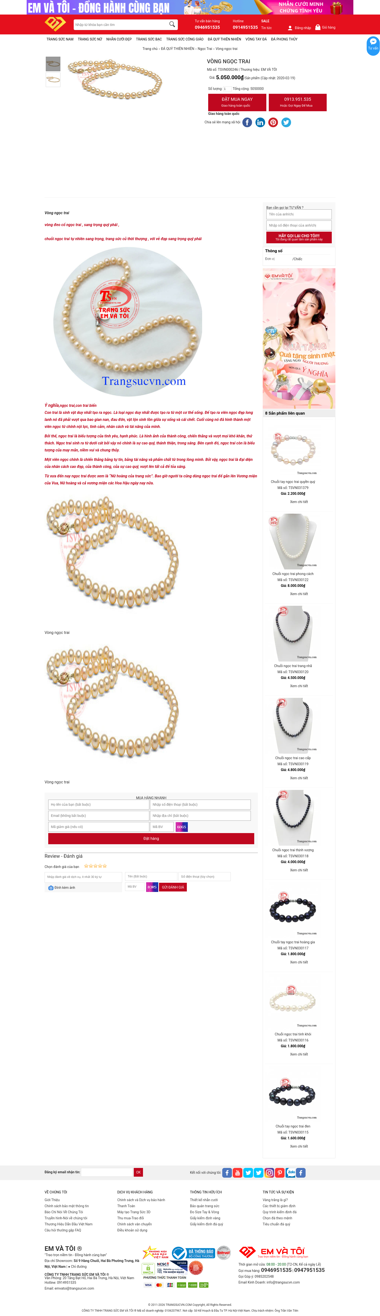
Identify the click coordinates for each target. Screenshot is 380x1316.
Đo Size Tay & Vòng (204, 1212)
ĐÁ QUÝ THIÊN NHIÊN (224, 39)
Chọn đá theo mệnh (277, 1218)
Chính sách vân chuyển (134, 1224)
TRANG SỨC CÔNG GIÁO (185, 39)
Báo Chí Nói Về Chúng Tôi (64, 1212)
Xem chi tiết (299, 502)
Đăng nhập (299, 28)
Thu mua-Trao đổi (130, 1218)
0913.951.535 (298, 103)
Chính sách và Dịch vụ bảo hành (141, 1200)
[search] (173, 25)
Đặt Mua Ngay (237, 103)
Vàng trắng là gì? (275, 1200)
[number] (227, 89)
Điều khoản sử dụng (132, 1230)
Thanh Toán (126, 1206)
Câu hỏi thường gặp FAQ (63, 1230)
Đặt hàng (151, 838)
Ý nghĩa (52, 405)
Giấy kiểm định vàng (205, 1218)
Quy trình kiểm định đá (280, 1212)
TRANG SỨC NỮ (90, 39)
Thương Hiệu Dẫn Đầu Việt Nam (69, 1224)
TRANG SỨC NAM (60, 39)
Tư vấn (373, 48)
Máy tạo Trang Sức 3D (133, 1212)
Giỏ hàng (325, 27)
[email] (107, 1172)
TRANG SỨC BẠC (149, 39)
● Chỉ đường (77, 1267)
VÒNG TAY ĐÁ (256, 39)
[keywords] (117, 24)
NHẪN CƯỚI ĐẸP (119, 39)
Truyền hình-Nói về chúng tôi (66, 1218)
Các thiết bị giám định (279, 1206)
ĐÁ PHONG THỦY (284, 39)
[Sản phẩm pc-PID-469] (299, 338)
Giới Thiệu (52, 1200)
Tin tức (266, 28)
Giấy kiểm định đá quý (206, 1224)
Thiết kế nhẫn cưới (204, 1200)
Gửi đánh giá (173, 887)
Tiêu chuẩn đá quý (276, 1224)
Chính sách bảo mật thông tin (67, 1206)
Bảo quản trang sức (204, 1206)
